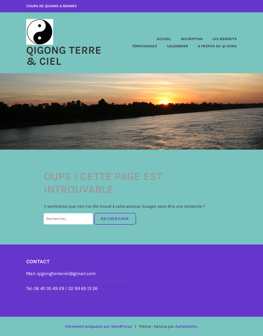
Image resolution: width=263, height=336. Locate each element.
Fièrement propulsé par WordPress (98, 326)
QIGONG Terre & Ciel (64, 55)
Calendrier (177, 46)
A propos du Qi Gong (217, 46)
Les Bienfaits (224, 39)
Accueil (164, 39)
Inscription (192, 39)
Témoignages (144, 46)
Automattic (186, 326)
